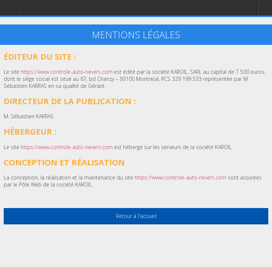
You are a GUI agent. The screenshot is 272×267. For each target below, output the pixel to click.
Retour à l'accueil (136, 216)
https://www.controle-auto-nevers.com (180, 177)
